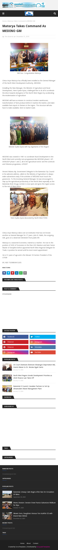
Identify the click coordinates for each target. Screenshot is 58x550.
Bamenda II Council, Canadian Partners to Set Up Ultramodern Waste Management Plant (31, 387)
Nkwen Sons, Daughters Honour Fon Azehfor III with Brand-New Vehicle (32, 514)
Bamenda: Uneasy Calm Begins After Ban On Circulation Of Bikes (33, 493)
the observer (9, 36)
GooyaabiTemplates (43, 547)
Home (4, 21)
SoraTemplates (21, 547)
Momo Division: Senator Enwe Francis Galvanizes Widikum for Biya (34, 504)
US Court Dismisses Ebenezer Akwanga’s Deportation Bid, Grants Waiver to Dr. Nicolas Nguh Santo (34, 366)
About (29, 543)
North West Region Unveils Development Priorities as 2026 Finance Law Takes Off (32, 377)
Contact (35, 543)
